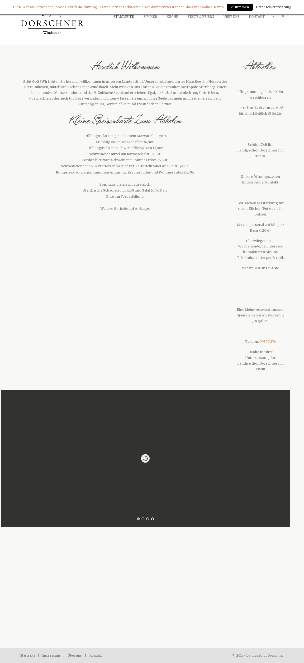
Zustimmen (240, 7)
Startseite (124, 17)
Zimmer (150, 17)
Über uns (75, 656)
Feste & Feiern (201, 17)
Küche (172, 17)
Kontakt (257, 17)
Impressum (51, 656)
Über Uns (231, 17)
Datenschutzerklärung (273, 7)
